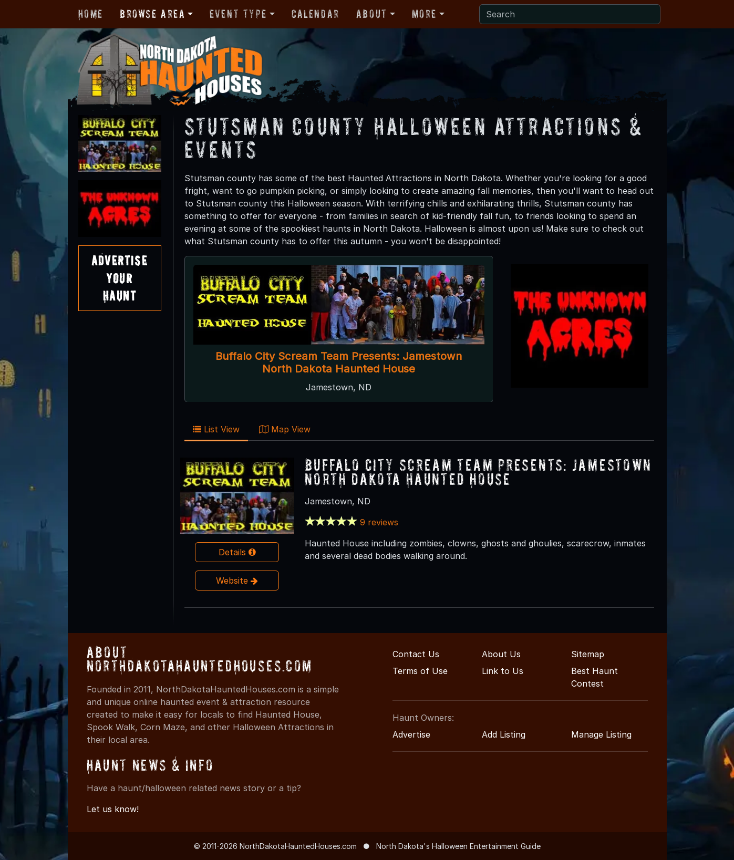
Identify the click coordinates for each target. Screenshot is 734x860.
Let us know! (113, 809)
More (424, 13)
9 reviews (379, 522)
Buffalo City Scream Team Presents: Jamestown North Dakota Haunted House (338, 362)
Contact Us (415, 654)
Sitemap (587, 654)
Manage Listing (601, 734)
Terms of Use (420, 671)
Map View (285, 429)
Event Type (238, 13)
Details (237, 552)
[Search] (569, 14)
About (371, 13)
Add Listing (503, 734)
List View (216, 429)
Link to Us (502, 671)
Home (90, 13)
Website (237, 580)
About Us (501, 654)
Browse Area (152, 13)
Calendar (315, 13)
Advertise (411, 734)
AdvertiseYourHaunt (119, 278)
